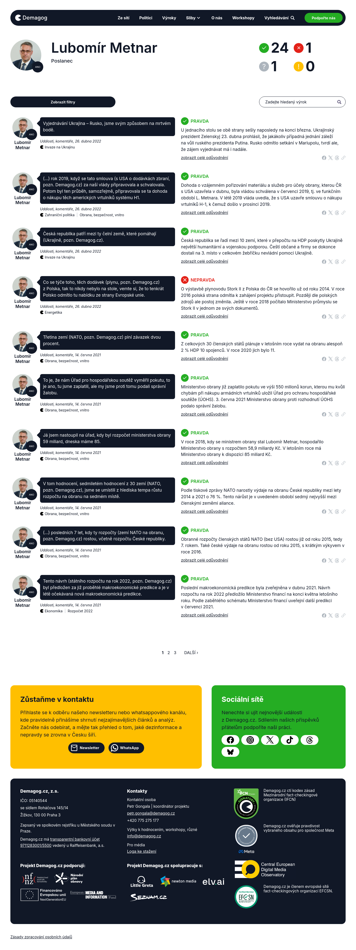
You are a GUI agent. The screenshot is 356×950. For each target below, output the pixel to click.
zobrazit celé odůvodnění (204, 157)
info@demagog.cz (144, 835)
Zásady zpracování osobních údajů (41, 937)
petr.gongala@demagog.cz (151, 813)
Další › (191, 652)
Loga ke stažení (141, 851)
